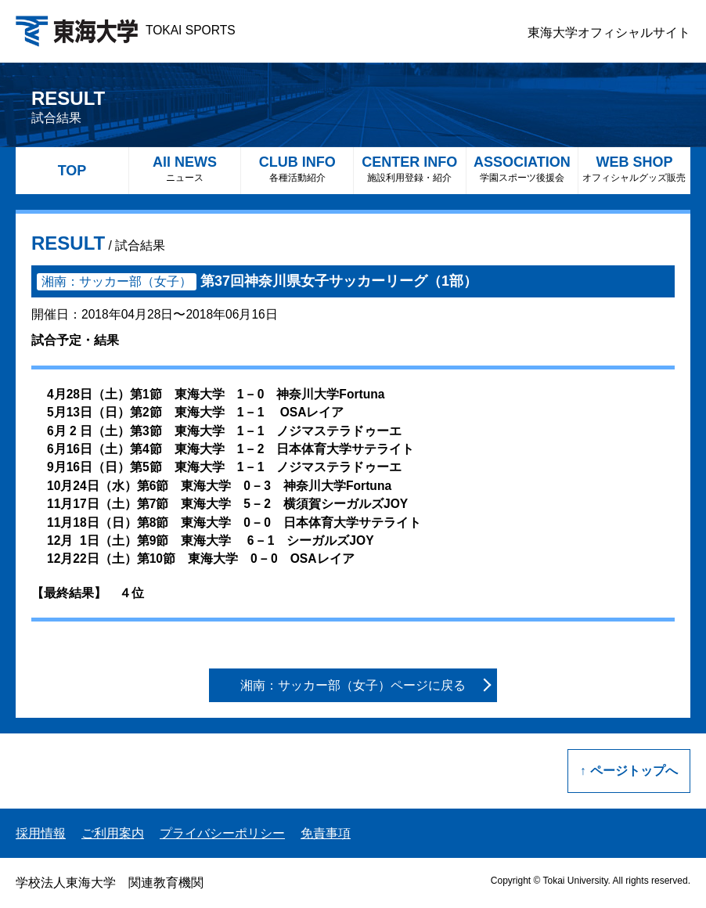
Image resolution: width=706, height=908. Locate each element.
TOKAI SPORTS (126, 30)
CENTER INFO (410, 168)
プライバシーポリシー (222, 833)
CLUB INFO (297, 168)
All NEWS (185, 168)
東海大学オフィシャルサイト (609, 32)
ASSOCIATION (522, 168)
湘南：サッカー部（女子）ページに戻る (353, 685)
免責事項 (326, 833)
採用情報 (41, 833)
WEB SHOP (634, 168)
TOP (72, 170)
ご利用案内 (112, 833)
